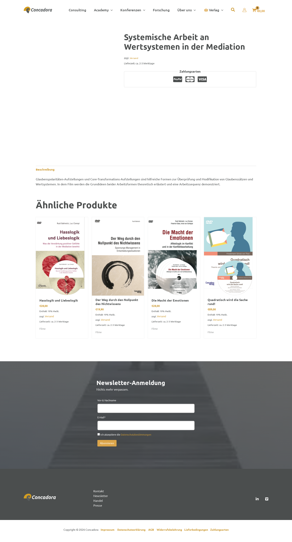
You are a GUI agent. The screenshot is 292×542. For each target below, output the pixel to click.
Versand (134, 58)
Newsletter (101, 498)
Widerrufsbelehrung (170, 532)
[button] (104, 10)
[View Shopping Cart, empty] (256, 10)
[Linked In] (257, 501)
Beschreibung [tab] (46, 170)
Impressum (108, 532)
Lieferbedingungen (197, 532)
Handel (98, 503)
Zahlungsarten (219, 532)
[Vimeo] (266, 501)
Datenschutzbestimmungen (136, 435)
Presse (98, 508)
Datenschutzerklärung (132, 532)
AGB (152, 532)
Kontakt (98, 493)
